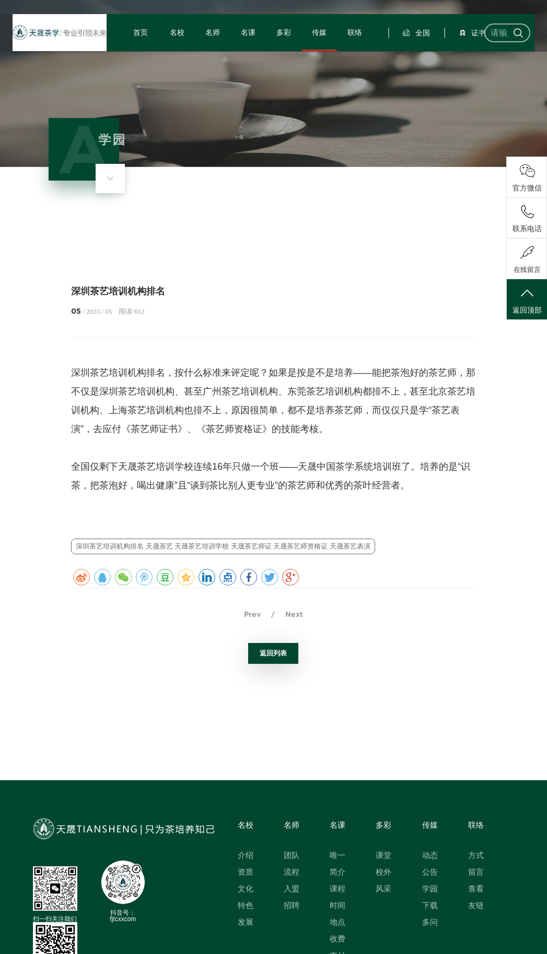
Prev (252, 614)
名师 (218, 60)
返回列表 (273, 653)
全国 (406, 60)
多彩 (282, 60)
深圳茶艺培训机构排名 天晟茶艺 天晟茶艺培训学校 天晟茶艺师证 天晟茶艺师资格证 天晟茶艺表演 (223, 546)
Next (294, 614)
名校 (185, 60)
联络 (347, 60)
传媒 (315, 60)
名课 (250, 60)
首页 (152, 60)
